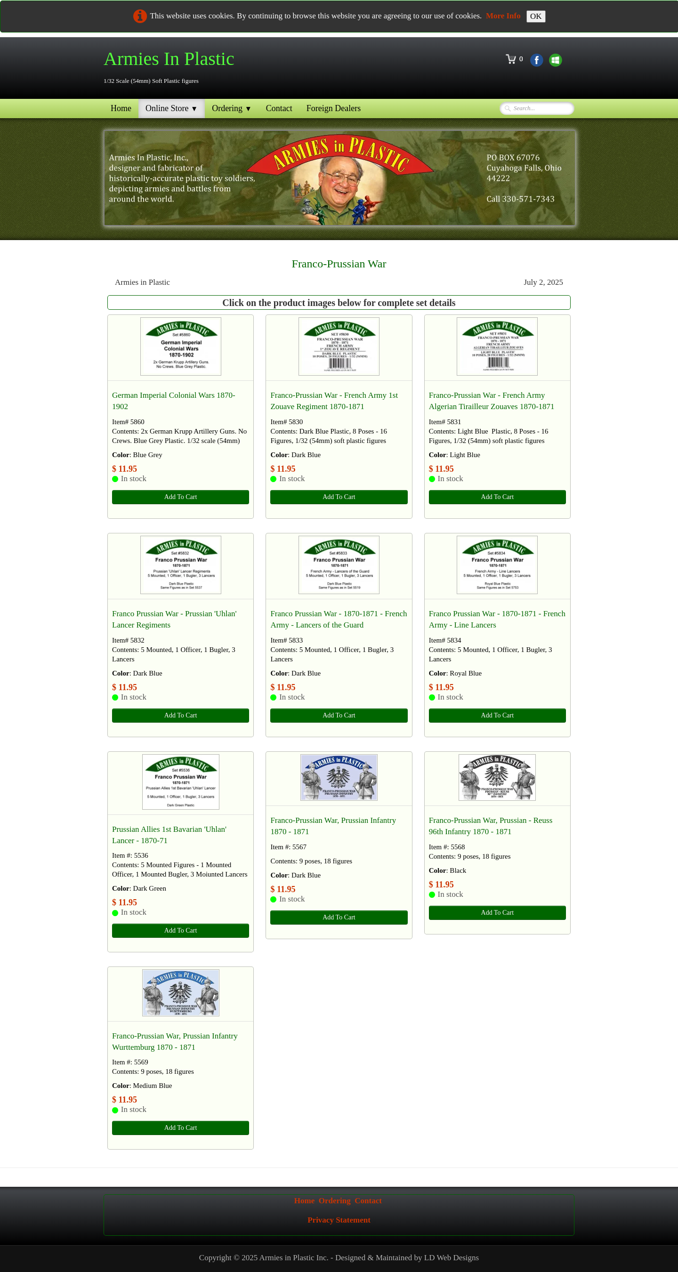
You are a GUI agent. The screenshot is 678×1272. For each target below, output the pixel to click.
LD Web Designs (451, 1257)
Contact (279, 108)
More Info (503, 15)
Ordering (232, 108)
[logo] (173, 67)
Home (121, 108)
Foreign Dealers (334, 108)
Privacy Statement (339, 1220)
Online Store (171, 108)
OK (536, 16)
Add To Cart (180, 496)
